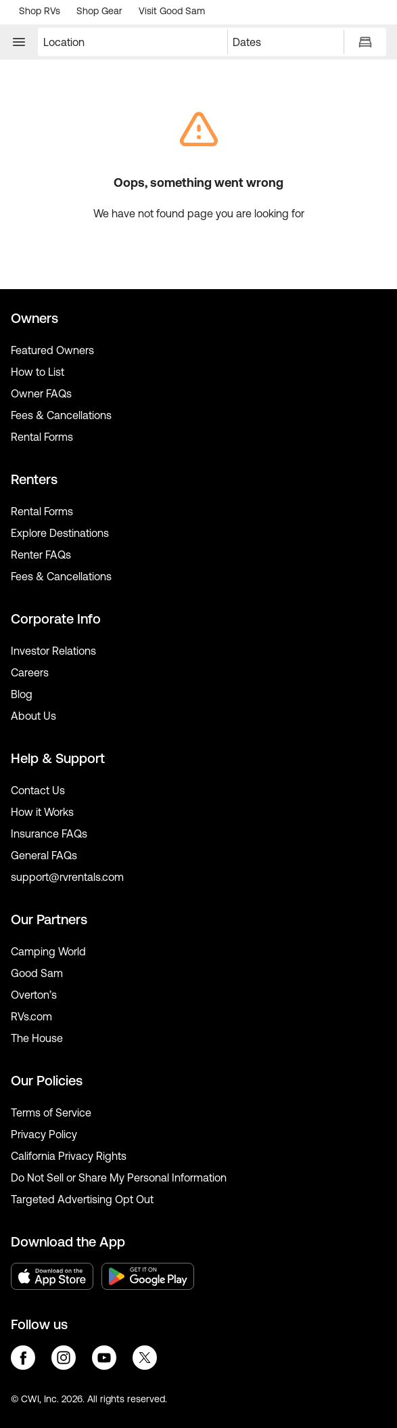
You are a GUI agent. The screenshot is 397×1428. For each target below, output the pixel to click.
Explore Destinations (60, 533)
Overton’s (34, 995)
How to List (37, 372)
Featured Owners (52, 350)
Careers (30, 672)
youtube (104, 1357)
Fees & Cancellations (61, 415)
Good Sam (37, 973)
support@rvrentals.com (67, 877)
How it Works (42, 812)
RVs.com (31, 1016)
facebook (23, 1357)
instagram (63, 1357)
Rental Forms (42, 437)
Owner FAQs (41, 393)
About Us (33, 716)
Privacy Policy (44, 1134)
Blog (21, 694)
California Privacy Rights (68, 1156)
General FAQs (44, 855)
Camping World (48, 951)
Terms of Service (51, 1112)
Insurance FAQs (49, 833)
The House (37, 1038)
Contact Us (38, 790)
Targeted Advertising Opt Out (82, 1199)
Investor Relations (53, 651)
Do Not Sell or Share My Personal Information (119, 1177)
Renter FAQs (41, 554)
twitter (145, 1357)
